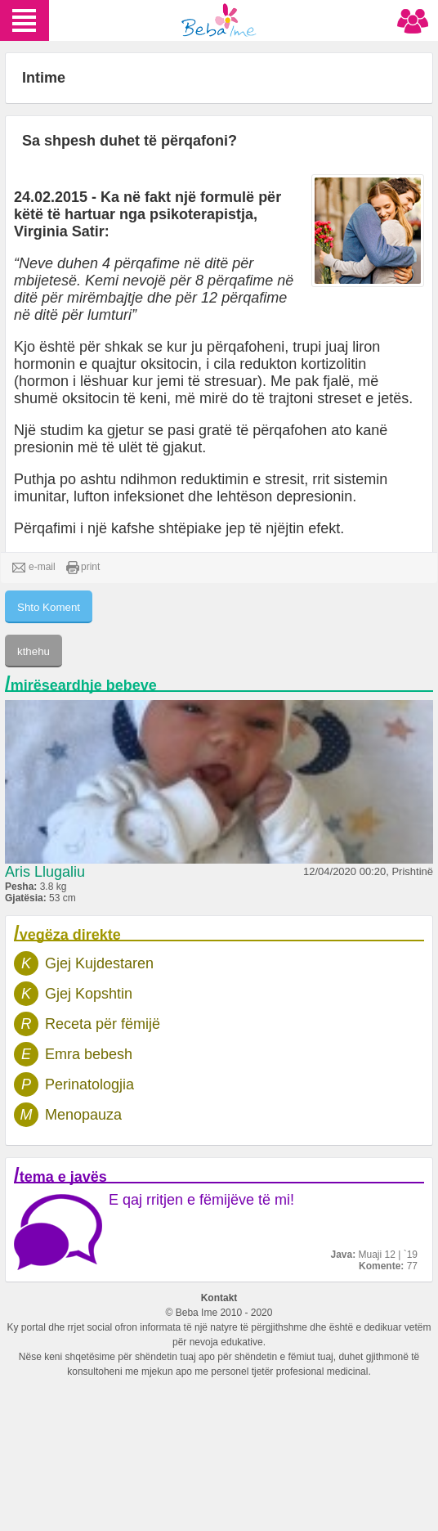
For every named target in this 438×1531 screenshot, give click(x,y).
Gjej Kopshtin (88, 993)
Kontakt (219, 1298)
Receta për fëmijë (102, 1024)
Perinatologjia (89, 1084)
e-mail (34, 567)
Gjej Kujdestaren (99, 963)
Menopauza (83, 1115)
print (83, 567)
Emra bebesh (88, 1054)
